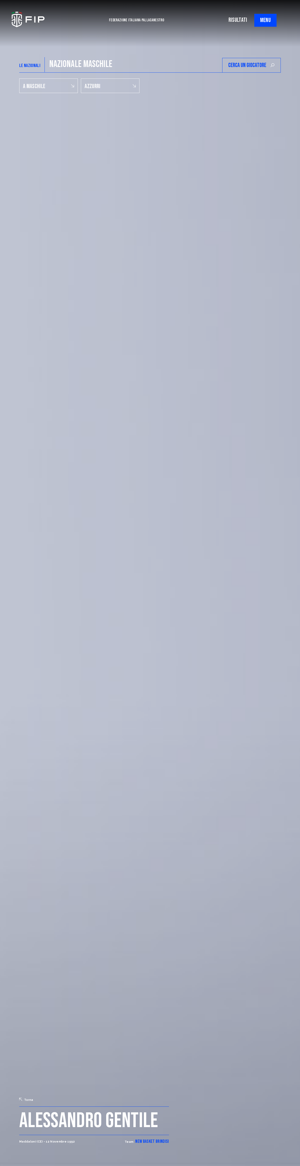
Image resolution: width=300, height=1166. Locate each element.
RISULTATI (238, 20)
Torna (26, 1100)
